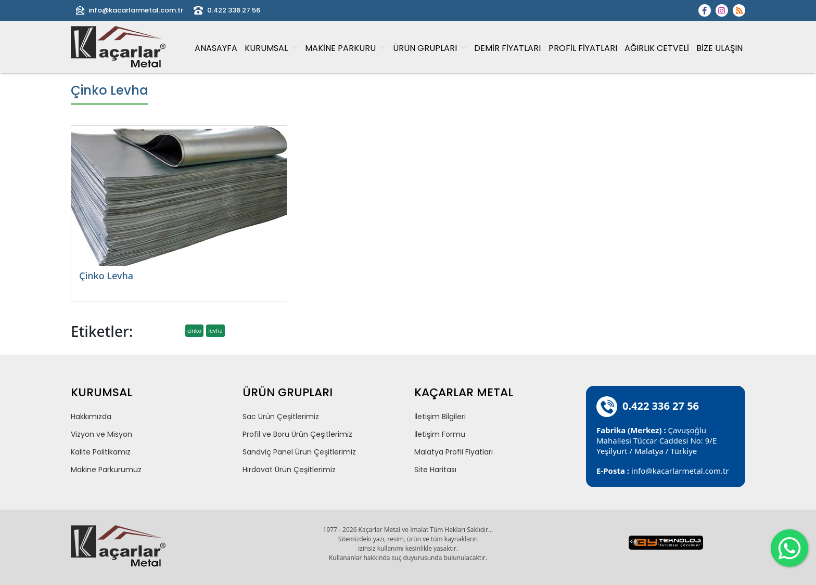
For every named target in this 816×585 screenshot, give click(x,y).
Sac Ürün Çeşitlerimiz (281, 416)
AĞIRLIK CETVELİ (656, 48)
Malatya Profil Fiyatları (453, 452)
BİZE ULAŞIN (719, 48)
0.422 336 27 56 (227, 10)
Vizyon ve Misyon (101, 434)
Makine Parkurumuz (106, 469)
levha (215, 330)
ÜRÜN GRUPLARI (430, 48)
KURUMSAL (271, 48)
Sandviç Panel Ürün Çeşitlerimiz (299, 452)
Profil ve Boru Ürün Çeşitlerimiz (297, 434)
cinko (194, 330)
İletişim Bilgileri (440, 416)
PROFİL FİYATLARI (583, 48)
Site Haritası (435, 469)
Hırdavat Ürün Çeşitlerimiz (289, 469)
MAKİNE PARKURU (345, 48)
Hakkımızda (91, 416)
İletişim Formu (439, 434)
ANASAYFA (216, 48)
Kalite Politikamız (101, 452)
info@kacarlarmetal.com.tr (129, 10)
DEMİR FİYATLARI (507, 48)
